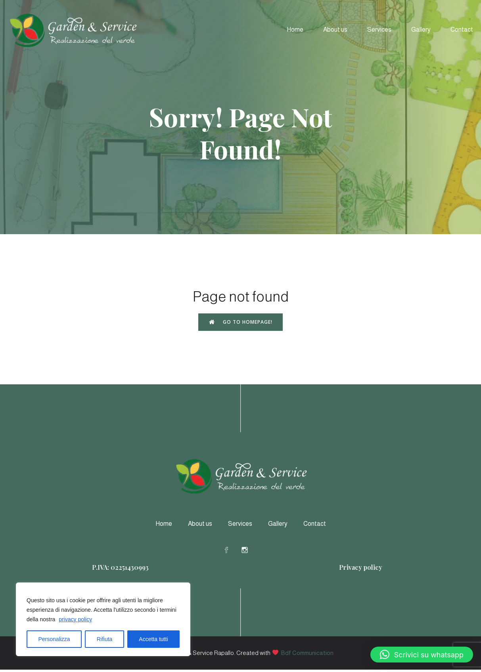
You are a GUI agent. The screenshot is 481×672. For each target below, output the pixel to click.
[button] (421, 654)
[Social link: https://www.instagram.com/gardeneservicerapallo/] (250, 552)
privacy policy (75, 619)
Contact (461, 30)
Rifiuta (105, 639)
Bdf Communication (307, 655)
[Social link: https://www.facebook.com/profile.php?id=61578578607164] (231, 552)
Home (295, 30)
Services (379, 30)
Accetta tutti (153, 639)
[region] (103, 619)
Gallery (421, 30)
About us (335, 30)
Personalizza (54, 639)
